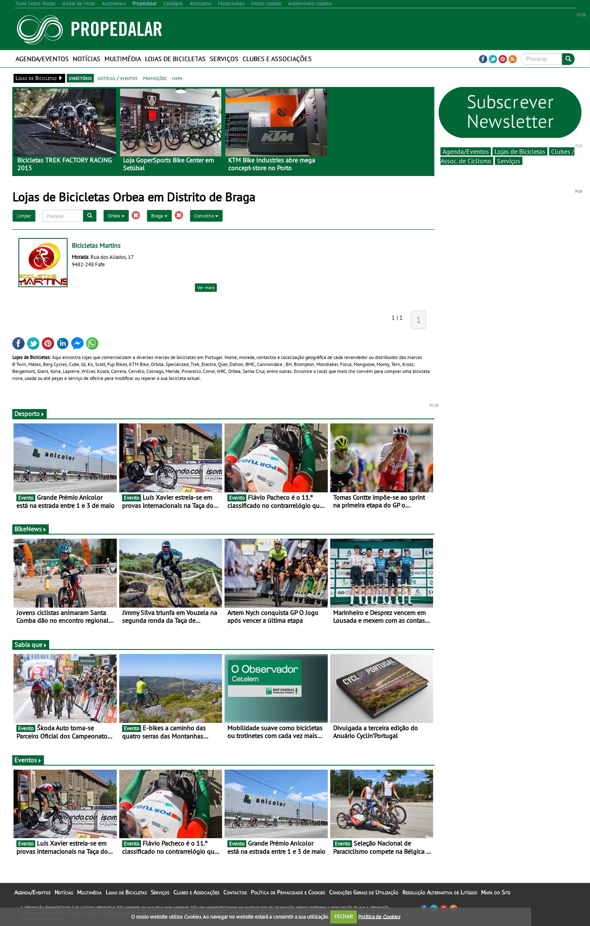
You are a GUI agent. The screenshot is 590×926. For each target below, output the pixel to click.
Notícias (86, 59)
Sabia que (30, 644)
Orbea (116, 216)
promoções (154, 78)
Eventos (28, 760)
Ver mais (206, 287)
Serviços (224, 59)
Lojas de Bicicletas (175, 59)
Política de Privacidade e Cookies (288, 892)
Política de (379, 916)
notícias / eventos (117, 78)
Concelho (206, 216)
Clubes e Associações (277, 59)
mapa (177, 78)
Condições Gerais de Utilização (363, 892)
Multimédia (122, 59)
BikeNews (30, 529)
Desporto (29, 413)
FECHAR (343, 916)
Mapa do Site (495, 892)
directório (80, 78)
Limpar (24, 216)
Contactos (235, 892)
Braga (159, 216)
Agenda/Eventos (42, 59)
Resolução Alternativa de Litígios (439, 892)
